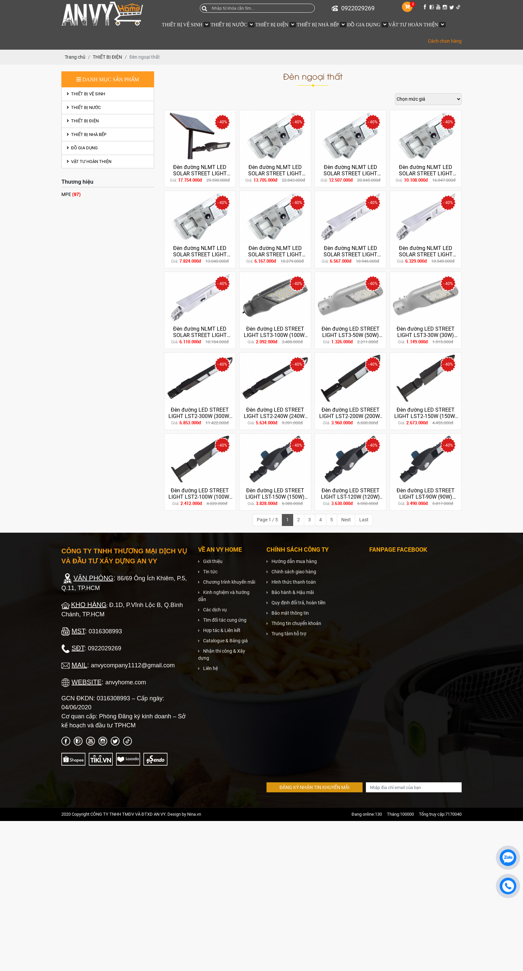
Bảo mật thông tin (290, 613)
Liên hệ (210, 668)
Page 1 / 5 (267, 519)
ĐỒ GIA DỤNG (82, 147)
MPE (71, 194)
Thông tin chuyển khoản (296, 623)
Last (364, 519)
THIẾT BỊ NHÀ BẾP (86, 134)
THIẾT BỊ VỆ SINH (86, 93)
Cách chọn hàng (445, 41)
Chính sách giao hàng (294, 571)
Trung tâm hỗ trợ (289, 633)
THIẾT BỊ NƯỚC (84, 107)
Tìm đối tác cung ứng (224, 620)
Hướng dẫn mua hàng (294, 561)
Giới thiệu (212, 561)
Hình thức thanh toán (294, 582)
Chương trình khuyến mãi (229, 582)
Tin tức (210, 571)
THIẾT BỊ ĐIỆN (83, 120)
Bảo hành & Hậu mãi (293, 592)
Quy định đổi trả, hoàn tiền (299, 602)
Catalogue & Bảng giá (225, 640)
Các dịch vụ (215, 609)
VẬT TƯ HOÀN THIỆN (89, 161)
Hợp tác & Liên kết (221, 630)
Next (346, 519)
